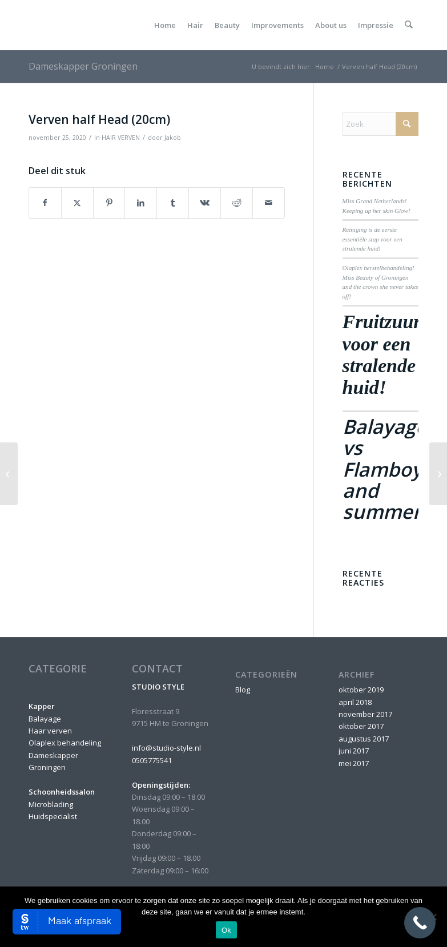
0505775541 (152, 760)
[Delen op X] (77, 202)
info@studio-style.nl (166, 748)
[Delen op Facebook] (45, 202)
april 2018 (355, 702)
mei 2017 (354, 763)
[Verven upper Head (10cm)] (9, 473)
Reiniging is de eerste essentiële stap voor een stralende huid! (372, 239)
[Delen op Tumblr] (172, 202)
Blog (242, 689)
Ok (226, 930)
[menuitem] (165, 25)
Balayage (45, 719)
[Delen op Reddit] (236, 202)
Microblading (51, 804)
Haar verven (50, 731)
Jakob (172, 138)
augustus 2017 (364, 739)
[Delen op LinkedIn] (140, 202)
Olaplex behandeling (65, 743)
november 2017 (365, 714)
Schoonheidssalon (62, 792)
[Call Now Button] (420, 922)
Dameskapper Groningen (83, 66)
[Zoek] (409, 25)
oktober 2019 (361, 689)
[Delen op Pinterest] (109, 202)
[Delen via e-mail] (268, 202)
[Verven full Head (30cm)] (438, 473)
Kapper (42, 706)
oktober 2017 (361, 726)
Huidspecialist (53, 816)
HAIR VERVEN (121, 138)
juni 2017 (354, 750)
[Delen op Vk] (204, 202)
